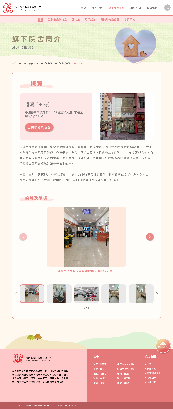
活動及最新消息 (57, 19)
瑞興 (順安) (123, 373)
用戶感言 (90, 19)
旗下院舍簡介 (117, 7)
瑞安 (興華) (123, 383)
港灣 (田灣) (65, 63)
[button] (23, 237)
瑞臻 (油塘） (100, 378)
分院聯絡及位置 (110, 19)
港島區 (48, 63)
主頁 (83, 7)
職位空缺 (135, 7)
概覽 (40, 19)
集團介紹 (97, 7)
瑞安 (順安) (99, 368)
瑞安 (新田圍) (124, 378)
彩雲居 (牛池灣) (125, 368)
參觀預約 (129, 19)
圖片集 (76, 19)
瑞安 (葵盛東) (100, 364)
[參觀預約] (163, 345)
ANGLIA (72, 405)
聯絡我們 (152, 7)
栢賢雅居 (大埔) (125, 364)
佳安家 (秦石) (100, 373)
